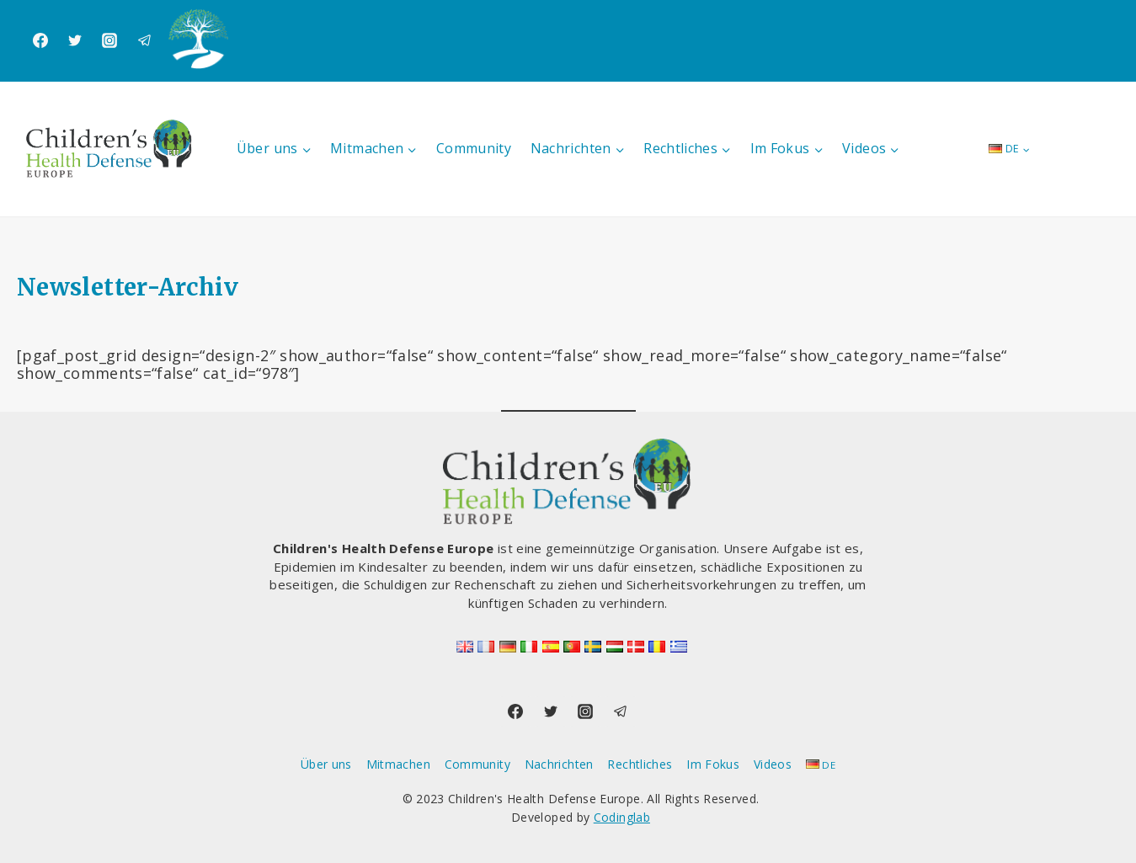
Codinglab (622, 817)
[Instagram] (109, 40)
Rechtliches (639, 764)
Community (473, 148)
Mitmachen (398, 764)
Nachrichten (559, 764)
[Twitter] (75, 40)
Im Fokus (712, 764)
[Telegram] (145, 40)
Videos (773, 764)
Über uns (326, 764)
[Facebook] (40, 40)
